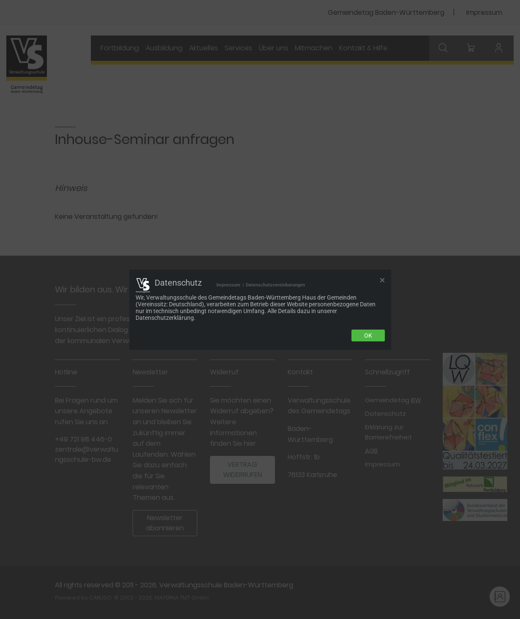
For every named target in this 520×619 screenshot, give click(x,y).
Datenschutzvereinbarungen (275, 285)
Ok (368, 335)
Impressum (228, 285)
